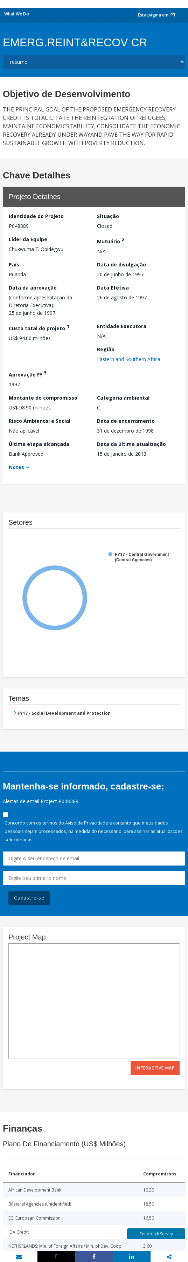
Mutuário (110, 240)
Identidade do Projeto (36, 216)
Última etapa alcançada (39, 444)
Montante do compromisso (43, 397)
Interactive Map (155, 1068)
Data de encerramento (126, 421)
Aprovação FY (28, 373)
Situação (108, 216)
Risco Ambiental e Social (39, 421)
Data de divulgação (121, 264)
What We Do (16, 14)
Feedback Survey (156, 1234)
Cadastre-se (29, 897)
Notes (16, 467)
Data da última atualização (131, 444)
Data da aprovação (33, 287)
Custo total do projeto (39, 327)
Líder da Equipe (28, 239)
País (14, 264)
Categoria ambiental (123, 397)
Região (105, 349)
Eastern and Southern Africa (128, 359)
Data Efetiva (113, 287)
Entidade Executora (121, 326)
